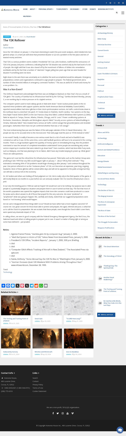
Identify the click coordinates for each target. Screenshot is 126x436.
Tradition (101, 113)
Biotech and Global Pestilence (109, 154)
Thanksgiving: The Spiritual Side (110, 272)
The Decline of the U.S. (106, 195)
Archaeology (102, 143)
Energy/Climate (103, 166)
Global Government (105, 172)
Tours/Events (65, 10)
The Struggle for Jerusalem (108, 227)
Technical (101, 107)
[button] (120, 430)
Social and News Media (106, 183)
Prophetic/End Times (105, 101)
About (35, 10)
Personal (101, 90)
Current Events (103, 55)
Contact (36, 386)
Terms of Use (38, 393)
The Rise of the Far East (106, 221)
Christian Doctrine (104, 49)
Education (101, 160)
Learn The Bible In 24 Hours (108, 78)
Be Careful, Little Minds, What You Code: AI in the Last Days (112, 308)
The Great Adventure (111, 251)
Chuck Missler (30, 41)
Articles (26, 31)
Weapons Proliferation (106, 232)
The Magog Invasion (105, 201)
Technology (7, 277)
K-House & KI (102, 72)
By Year (33, 31)
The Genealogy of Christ (113, 261)
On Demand (79, 10)
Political (101, 96)
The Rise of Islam (104, 215)
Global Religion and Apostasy (108, 177)
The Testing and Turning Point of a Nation (113, 295)
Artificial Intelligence (105, 148)
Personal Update (49, 10)
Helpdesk (28, 20)
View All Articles (107, 120)
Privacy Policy (38, 389)
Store (90, 10)
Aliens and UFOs (103, 137)
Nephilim (101, 84)
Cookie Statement (39, 396)
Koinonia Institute (113, 10)
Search (35, 383)
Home (26, 10)
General (7, 41)
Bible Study (102, 43)
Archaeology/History (105, 38)
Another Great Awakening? (109, 283)
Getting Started (104, 66)
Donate (99, 10)
